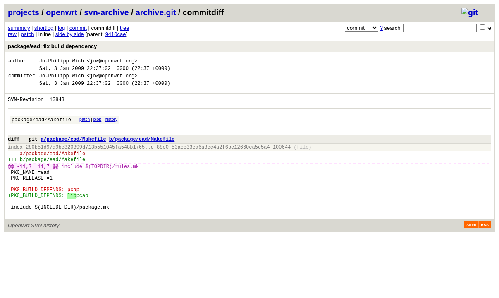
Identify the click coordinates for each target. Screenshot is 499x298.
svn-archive (106, 12)
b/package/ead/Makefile (141, 150)
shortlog (43, 28)
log (61, 28)
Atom (471, 251)
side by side (69, 34)
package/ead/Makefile (41, 128)
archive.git (156, 12)
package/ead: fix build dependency (52, 46)
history (111, 127)
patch (27, 34)
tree (124, 28)
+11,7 (42, 182)
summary (19, 28)
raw (12, 34)
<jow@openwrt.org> (112, 61)
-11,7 (24, 182)
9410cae (115, 34)
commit (78, 28)
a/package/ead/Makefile (73, 150)
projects (23, 12)
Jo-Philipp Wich (61, 61)
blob (97, 127)
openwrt (61, 12)
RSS (485, 251)
